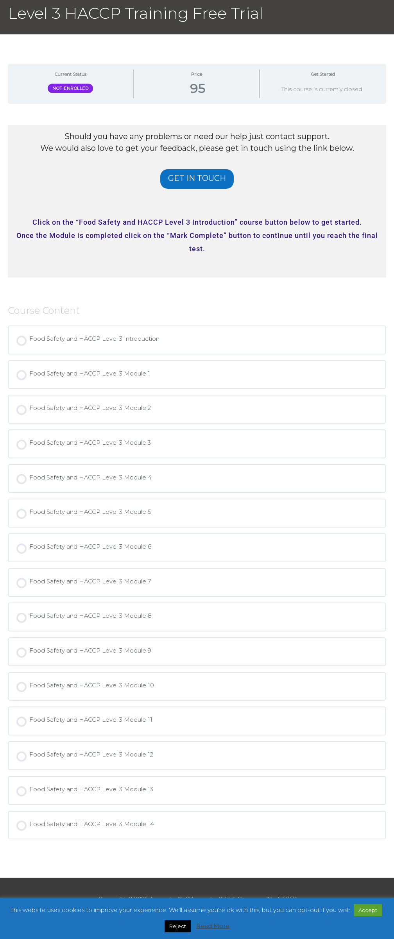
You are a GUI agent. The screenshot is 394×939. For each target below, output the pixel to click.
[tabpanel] (197, 201)
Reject (177, 926)
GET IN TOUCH (197, 178)
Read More (212, 926)
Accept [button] (367, 910)
